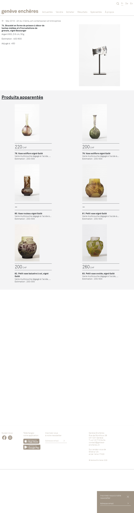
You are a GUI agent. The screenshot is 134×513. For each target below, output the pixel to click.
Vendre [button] (59, 12)
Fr (122, 3)
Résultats (82, 12)
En (131, 3)
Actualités (47, 12)
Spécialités (96, 12)
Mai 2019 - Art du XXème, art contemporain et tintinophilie (31, 21)
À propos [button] (109, 12)
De (126, 3)
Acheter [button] (70, 12)
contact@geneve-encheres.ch (97, 443)
